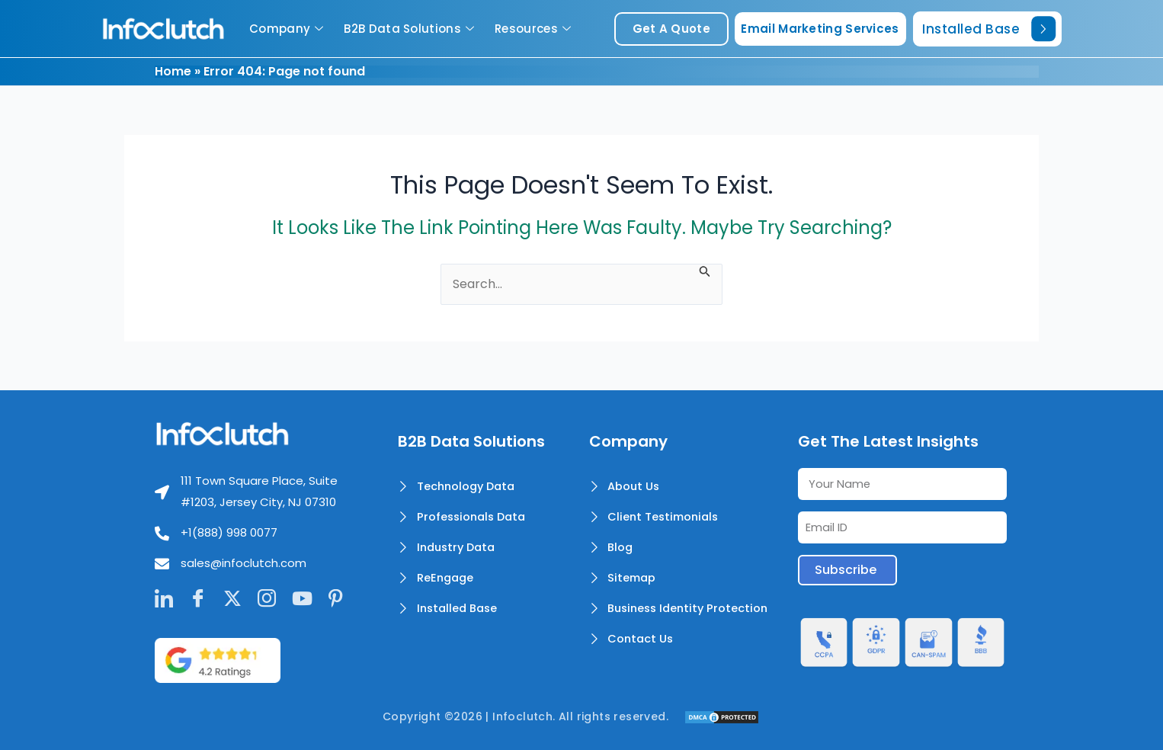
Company (288, 29)
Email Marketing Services (820, 29)
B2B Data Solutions (411, 29)
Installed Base (989, 28)
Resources (535, 29)
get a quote (671, 29)
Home (173, 71)
